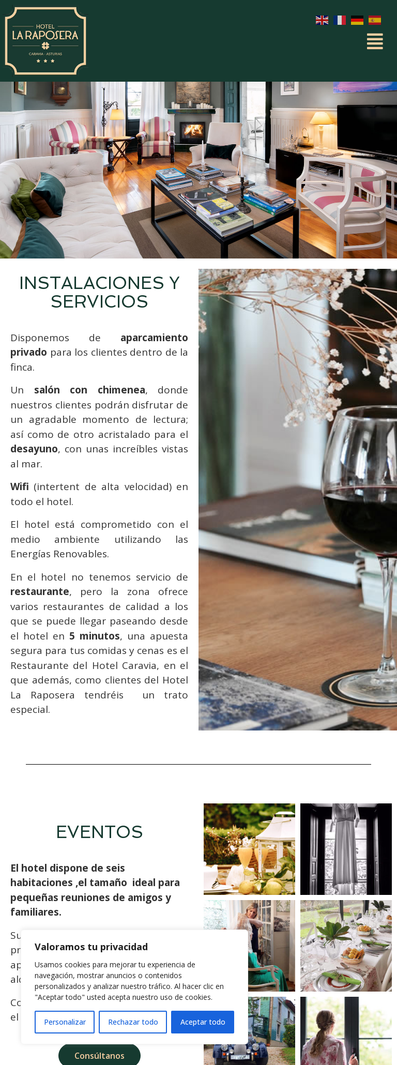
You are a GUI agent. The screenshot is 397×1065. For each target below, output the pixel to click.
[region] (134, 987)
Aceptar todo (202, 1022)
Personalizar (65, 1022)
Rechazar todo (133, 1022)
